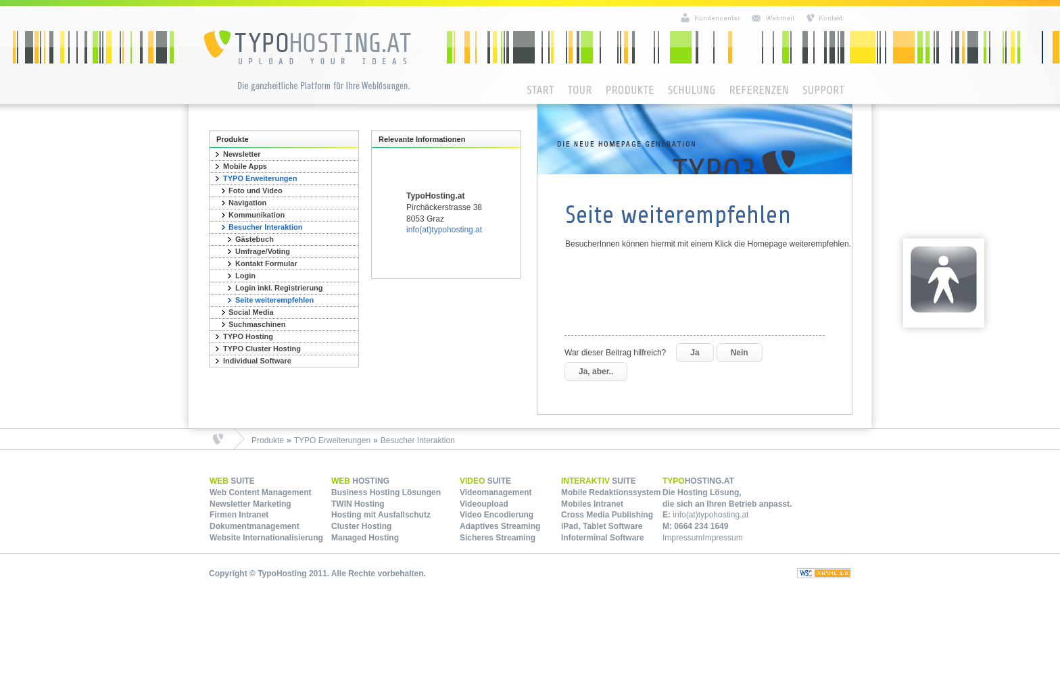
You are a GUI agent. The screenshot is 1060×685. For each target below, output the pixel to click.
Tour (579, 90)
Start (540, 90)
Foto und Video (255, 190)
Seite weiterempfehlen (274, 300)
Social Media (251, 312)
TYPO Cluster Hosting (262, 349)
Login (245, 276)
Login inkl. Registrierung (279, 288)
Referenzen (758, 90)
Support (823, 90)
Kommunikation (256, 215)
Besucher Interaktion (265, 227)
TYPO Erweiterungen (260, 178)
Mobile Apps (245, 166)
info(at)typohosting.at (444, 229)
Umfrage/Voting (262, 251)
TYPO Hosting (248, 336)
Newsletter (242, 154)
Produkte (629, 90)
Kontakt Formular (266, 263)
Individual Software (257, 361)
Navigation (247, 203)
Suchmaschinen (256, 324)
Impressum (682, 537)
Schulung (692, 90)
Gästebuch (254, 239)
